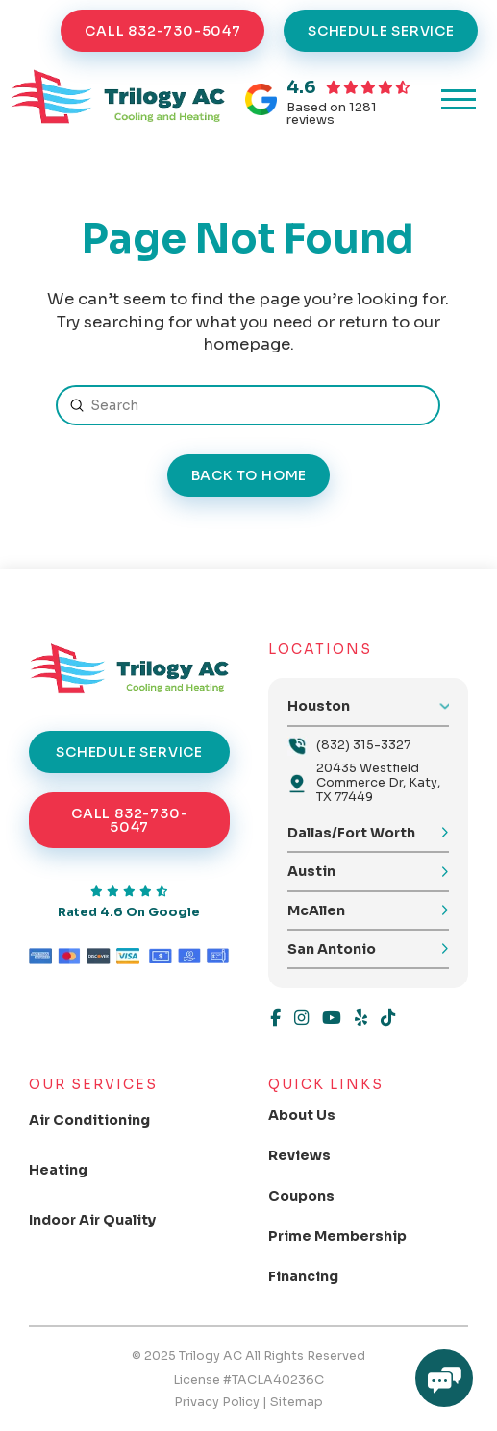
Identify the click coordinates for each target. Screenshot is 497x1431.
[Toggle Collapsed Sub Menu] (103, 1120)
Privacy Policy (217, 1402)
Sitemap (296, 1402)
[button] (458, 100)
